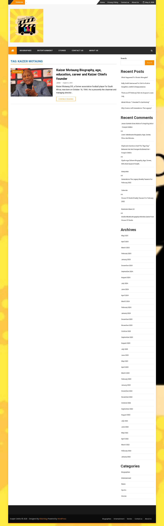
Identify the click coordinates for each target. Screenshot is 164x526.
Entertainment (45, 50)
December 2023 (126, 319)
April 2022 (124, 439)
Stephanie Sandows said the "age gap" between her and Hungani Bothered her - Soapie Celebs (135, 149)
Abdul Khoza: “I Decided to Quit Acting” (135, 102)
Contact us (125, 2)
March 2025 (125, 247)
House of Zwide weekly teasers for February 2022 (137, 199)
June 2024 (125, 289)
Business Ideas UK (128, 209)
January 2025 (126, 259)
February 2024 (126, 307)
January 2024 (126, 313)
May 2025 (124, 236)
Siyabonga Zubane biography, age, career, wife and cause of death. (136, 162)
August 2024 (125, 277)
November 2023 (126, 325)
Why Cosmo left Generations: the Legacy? (136, 108)
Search (124, 58)
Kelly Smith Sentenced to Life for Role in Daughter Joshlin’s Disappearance (135, 85)
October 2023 (126, 331)
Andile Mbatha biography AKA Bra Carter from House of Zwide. (137, 218)
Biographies (25, 50)
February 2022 (126, 451)
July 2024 (124, 283)
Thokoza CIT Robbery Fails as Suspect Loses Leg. (137, 94)
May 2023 (124, 361)
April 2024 (124, 295)
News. (123, 484)
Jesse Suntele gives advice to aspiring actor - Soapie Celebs (137, 125)
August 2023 (125, 343)
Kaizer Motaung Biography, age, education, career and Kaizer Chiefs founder (81, 74)
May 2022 (124, 433)
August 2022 (125, 415)
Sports (123, 490)
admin (58, 83)
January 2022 (126, 457)
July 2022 (124, 421)
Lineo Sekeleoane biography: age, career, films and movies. (136, 136)
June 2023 (125, 355)
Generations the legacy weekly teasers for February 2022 (136, 181)
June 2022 (125, 427)
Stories (62, 50)
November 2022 (126, 397)
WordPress (62, 519)
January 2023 (126, 385)
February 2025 (126, 253)
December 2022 (126, 391)
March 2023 (125, 373)
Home (102, 2)
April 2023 (124, 367)
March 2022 (125, 445)
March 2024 (125, 301)
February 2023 (126, 379)
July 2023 (124, 349)
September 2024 (127, 271)
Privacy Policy (113, 2)
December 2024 (126, 265)
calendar (124, 190)
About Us (135, 2)
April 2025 (124, 241)
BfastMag (43, 519)
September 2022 (127, 409)
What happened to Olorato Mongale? (134, 77)
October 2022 (126, 403)
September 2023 (127, 337)
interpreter (125, 171)
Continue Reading (65, 99)
